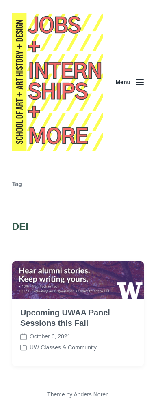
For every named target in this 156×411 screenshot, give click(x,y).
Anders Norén (91, 394)
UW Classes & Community (63, 347)
